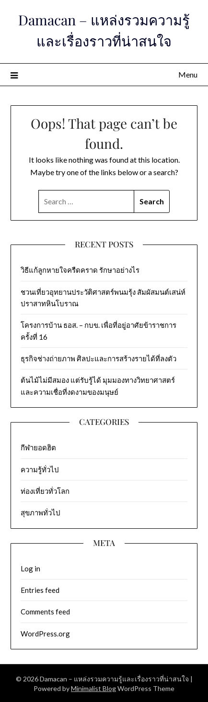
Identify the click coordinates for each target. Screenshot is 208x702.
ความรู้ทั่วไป (40, 469)
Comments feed (45, 611)
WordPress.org (45, 633)
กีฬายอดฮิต (38, 447)
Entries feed (40, 590)
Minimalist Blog (93, 688)
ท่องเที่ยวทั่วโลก (45, 491)
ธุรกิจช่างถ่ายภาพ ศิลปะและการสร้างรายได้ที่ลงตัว (100, 358)
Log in (30, 568)
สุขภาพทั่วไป (40, 512)
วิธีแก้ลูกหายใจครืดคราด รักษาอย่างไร (80, 270)
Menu (187, 74)
